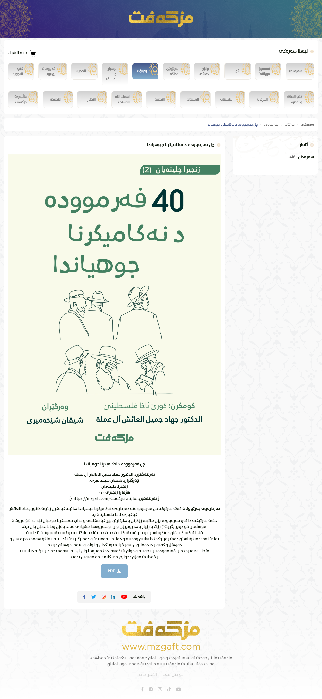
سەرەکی (307, 125)
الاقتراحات (148, 674)
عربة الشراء (22, 53)
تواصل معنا (172, 674)
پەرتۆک (290, 125)
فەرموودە (271, 125)
